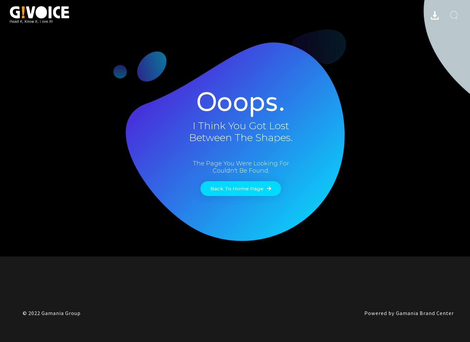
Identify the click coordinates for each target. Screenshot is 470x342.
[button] (240, 188)
